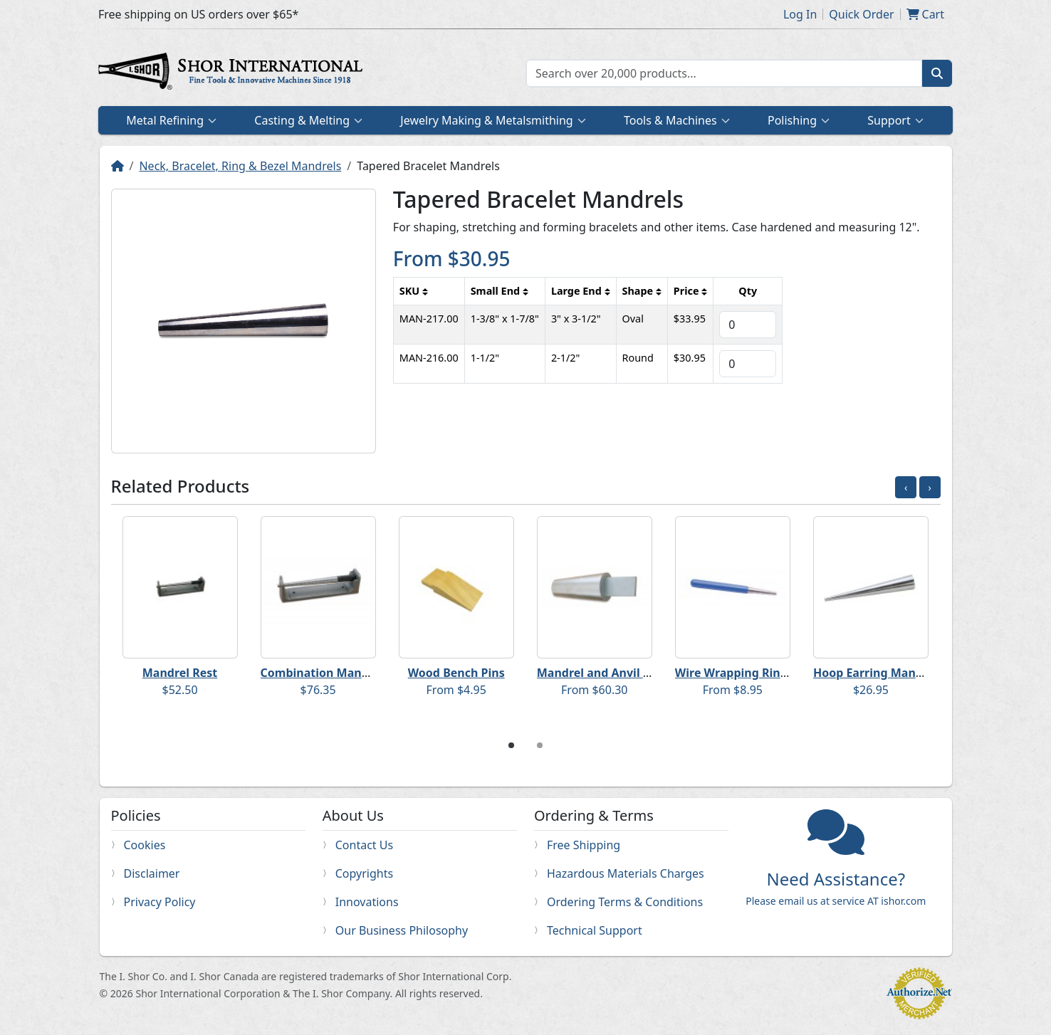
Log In (800, 14)
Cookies (145, 845)
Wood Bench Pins (456, 673)
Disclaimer (152, 873)
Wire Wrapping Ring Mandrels (759, 673)
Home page (233, 73)
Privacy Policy (160, 902)
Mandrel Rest (180, 673)
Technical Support (594, 930)
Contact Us (364, 845)
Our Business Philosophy (401, 930)
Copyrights (364, 873)
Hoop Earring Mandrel (875, 673)
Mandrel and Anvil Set (599, 673)
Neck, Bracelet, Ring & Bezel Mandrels (240, 166)
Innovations (367, 902)
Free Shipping (583, 845)
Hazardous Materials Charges (625, 873)
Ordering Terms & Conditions (625, 902)
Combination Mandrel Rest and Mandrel (373, 673)
